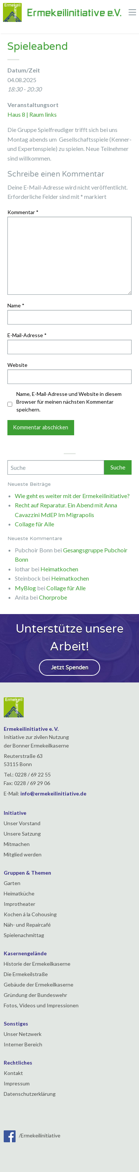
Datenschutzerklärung (30, 1094)
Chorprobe (53, 597)
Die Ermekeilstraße (26, 974)
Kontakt (13, 1073)
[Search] (55, 467)
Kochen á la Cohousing (30, 914)
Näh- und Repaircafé (27, 924)
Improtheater (19, 904)
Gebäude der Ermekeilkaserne (38, 984)
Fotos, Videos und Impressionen (41, 1005)
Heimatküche (19, 893)
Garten (12, 883)
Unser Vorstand (22, 823)
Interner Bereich (23, 1044)
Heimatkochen (59, 568)
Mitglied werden (23, 854)
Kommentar (23, 212)
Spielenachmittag (24, 935)
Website (17, 365)
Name (15, 305)
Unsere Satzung (22, 833)
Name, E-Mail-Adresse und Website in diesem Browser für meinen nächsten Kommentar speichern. (69, 402)
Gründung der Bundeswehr (35, 995)
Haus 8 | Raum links (32, 114)
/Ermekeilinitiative (32, 1135)
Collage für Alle (34, 523)
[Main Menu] (132, 12)
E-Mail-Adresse (27, 335)
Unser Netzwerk (23, 1034)
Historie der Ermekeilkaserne (37, 963)
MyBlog (25, 587)
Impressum (17, 1083)
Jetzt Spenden (69, 667)
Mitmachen (17, 844)
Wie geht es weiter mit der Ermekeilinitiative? (72, 495)
